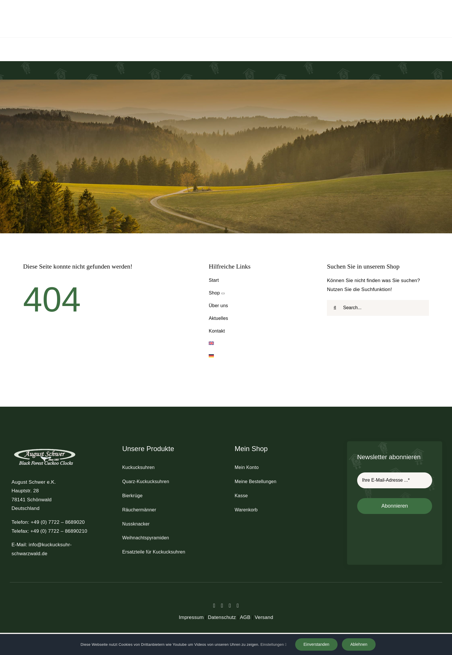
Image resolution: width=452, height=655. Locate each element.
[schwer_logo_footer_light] (45, 448)
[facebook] (214, 605)
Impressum (191, 617)
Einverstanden (316, 644)
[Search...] (378, 308)
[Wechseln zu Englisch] (260, 343)
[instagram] (230, 605)
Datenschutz (222, 617)
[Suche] (335, 308)
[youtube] (238, 605)
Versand (264, 617)
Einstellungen (273, 644)
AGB (245, 617)
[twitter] (222, 605)
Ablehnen (358, 644)
